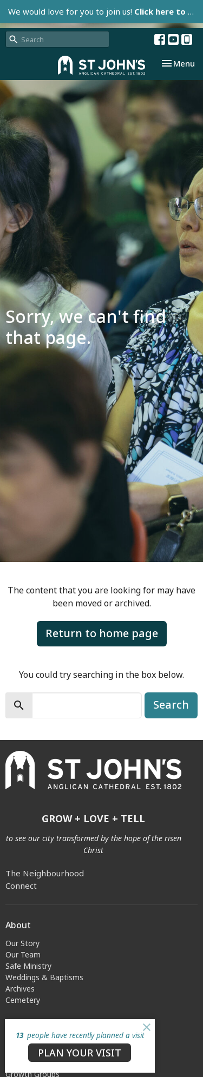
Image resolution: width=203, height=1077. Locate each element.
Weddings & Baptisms (44, 977)
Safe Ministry (28, 966)
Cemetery (22, 1000)
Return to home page (101, 633)
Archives (20, 988)
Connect (21, 885)
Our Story (22, 943)
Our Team (23, 954)
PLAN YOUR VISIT (79, 1052)
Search (171, 704)
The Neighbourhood (44, 873)
